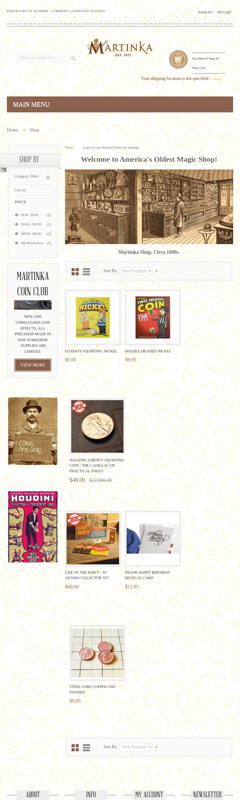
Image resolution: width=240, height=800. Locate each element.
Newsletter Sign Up (207, 669)
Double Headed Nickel (145, 348)
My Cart (224, 12)
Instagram (152, 758)
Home (12, 129)
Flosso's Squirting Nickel (91, 348)
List (86, 271)
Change (217, 79)
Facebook (87, 758)
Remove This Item (48, 177)
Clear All (20, 190)
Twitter (104, 758)
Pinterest (136, 758)
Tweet (69, 147)
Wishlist (205, 12)
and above (32, 243)
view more (32, 365)
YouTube (120, 758)
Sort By (110, 270)
